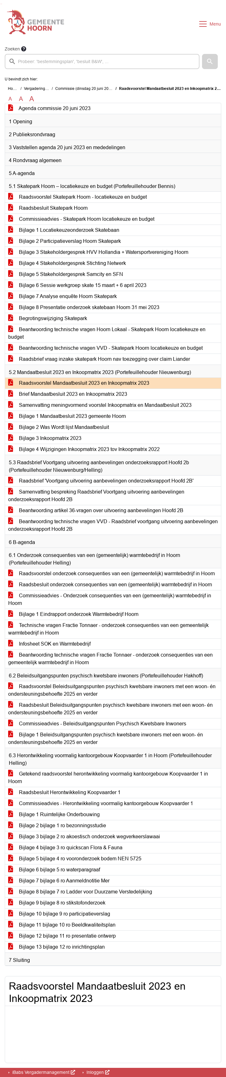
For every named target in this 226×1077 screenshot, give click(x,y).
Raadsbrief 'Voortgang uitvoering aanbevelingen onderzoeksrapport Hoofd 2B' (100, 480)
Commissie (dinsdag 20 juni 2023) (84, 88)
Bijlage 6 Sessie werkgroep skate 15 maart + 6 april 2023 (77, 285)
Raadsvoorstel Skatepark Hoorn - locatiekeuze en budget (77, 197)
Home (13, 88)
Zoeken (12, 48)
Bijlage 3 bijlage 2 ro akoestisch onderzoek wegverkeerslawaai (84, 836)
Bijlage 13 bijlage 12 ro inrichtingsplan (56, 947)
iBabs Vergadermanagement (43, 1072)
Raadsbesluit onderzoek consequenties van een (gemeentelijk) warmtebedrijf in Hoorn (110, 584)
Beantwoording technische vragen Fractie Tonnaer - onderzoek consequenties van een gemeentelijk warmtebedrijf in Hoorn (110, 658)
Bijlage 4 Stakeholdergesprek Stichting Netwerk (67, 263)
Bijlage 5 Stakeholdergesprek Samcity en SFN (65, 274)
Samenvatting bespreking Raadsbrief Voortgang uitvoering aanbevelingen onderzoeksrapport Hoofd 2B (96, 495)
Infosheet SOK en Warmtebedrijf (49, 644)
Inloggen (97, 1072)
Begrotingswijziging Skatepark (47, 318)
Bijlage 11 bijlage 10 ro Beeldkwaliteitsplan (62, 925)
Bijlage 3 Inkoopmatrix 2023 (44, 438)
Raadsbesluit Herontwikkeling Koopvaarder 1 (64, 792)
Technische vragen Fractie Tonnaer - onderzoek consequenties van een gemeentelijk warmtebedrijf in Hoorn (108, 629)
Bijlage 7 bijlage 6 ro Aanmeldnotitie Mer (59, 880)
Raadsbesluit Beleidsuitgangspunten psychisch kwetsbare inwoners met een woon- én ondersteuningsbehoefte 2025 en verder (110, 708)
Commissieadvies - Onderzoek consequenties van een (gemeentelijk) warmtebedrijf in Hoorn (109, 599)
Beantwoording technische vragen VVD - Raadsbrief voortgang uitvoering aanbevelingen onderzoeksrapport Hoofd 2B (113, 525)
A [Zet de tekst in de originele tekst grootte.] (10, 99)
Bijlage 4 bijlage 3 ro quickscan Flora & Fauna (65, 847)
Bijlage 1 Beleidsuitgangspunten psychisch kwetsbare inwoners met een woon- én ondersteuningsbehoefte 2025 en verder (105, 738)
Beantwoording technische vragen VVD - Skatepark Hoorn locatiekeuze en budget (105, 348)
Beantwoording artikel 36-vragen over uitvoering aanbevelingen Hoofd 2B (95, 510)
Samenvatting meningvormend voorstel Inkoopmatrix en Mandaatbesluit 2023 (100, 405)
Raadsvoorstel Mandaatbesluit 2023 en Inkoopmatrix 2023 (78, 383)
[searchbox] (102, 61)
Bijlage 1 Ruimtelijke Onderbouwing (54, 814)
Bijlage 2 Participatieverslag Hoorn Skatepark (64, 241)
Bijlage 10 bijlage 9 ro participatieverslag (59, 913)
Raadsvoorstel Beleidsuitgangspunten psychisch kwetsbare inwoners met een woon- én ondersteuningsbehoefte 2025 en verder (112, 690)
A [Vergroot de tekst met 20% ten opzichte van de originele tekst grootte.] (21, 99)
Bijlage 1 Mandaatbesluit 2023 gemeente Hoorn (67, 416)
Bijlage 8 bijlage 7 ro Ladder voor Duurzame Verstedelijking (80, 891)
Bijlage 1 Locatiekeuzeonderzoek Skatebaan (63, 230)
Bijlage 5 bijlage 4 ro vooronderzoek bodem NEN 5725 (74, 858)
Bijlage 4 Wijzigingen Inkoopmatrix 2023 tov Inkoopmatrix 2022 (84, 449)
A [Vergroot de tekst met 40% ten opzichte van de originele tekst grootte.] (31, 99)
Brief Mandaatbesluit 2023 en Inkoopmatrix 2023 (67, 394)
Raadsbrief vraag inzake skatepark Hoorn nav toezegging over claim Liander (99, 359)
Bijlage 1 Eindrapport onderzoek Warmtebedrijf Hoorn (73, 614)
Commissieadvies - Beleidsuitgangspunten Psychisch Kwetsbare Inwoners (97, 723)
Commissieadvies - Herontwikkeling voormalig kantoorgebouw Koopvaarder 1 (100, 803)
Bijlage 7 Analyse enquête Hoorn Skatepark (62, 296)
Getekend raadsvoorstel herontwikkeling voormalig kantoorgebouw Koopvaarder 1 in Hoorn (108, 777)
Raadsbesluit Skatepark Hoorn (48, 208)
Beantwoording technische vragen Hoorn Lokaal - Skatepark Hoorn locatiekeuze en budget (106, 333)
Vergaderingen (37, 88)
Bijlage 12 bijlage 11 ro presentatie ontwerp (62, 936)
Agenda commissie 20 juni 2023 (49, 108)
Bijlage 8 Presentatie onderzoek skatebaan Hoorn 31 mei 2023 (83, 307)
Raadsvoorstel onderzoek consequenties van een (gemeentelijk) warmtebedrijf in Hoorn (111, 573)
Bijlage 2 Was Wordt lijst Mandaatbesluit (58, 427)
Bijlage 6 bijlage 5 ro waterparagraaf (54, 869)
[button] (210, 61)
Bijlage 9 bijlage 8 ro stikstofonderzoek (56, 902)
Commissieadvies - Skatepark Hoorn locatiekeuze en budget (81, 219)
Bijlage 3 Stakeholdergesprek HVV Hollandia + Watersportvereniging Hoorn (98, 252)
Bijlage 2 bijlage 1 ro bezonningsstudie (57, 825)
